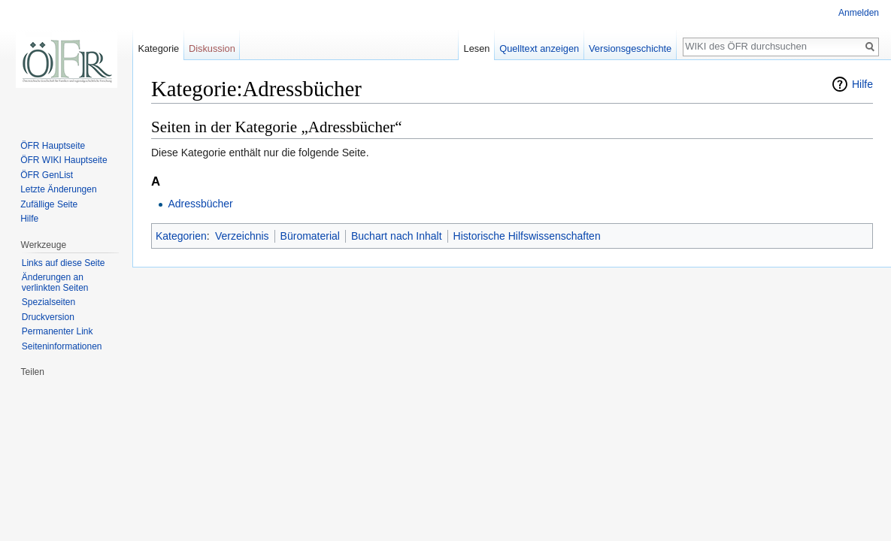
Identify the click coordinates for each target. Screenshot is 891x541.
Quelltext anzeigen (539, 48)
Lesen (477, 48)
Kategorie (158, 48)
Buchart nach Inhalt (396, 236)
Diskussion (212, 48)
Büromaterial (310, 236)
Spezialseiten (48, 302)
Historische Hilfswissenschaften (527, 236)
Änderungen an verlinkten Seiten (55, 282)
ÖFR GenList (46, 175)
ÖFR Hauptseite (52, 146)
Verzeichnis (242, 236)
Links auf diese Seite (63, 263)
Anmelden (858, 13)
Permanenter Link (57, 331)
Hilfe (862, 84)
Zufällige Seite (48, 204)
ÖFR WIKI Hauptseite (63, 160)
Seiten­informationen (62, 346)
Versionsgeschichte (630, 48)
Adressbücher (200, 204)
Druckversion (48, 317)
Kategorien (181, 236)
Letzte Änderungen (58, 189)
